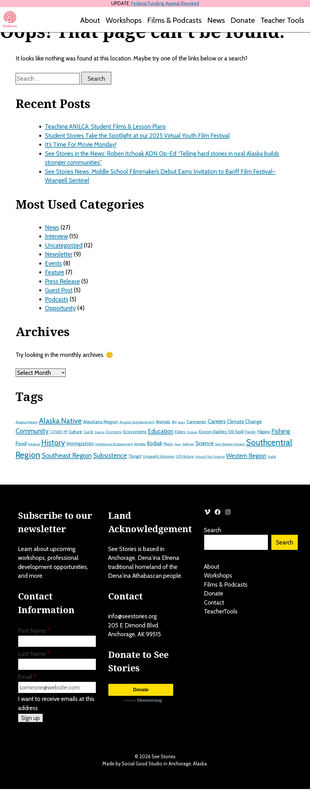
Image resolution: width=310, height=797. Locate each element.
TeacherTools (220, 611)
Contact (214, 602)
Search (212, 530)
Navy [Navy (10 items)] (178, 444)
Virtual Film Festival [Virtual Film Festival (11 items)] (210, 457)
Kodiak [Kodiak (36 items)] (154, 443)
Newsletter (59, 254)
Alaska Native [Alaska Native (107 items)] (60, 420)
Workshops (124, 20)
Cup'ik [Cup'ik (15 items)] (88, 432)
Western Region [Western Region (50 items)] (246, 455)
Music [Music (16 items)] (168, 444)
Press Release (62, 281)
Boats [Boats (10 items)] (181, 422)
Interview (56, 236)
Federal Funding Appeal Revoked (165, 3)
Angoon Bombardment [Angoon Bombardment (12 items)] (136, 422)
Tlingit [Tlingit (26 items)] (134, 456)
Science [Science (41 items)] (204, 443)
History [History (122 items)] (53, 442)
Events (53, 263)
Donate (243, 20)
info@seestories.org (132, 616)
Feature (54, 272)
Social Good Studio (142, 763)
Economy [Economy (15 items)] (114, 432)
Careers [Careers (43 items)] (217, 421)
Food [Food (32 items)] (21, 443)
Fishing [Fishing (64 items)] (280, 431)
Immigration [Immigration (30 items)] (80, 443)
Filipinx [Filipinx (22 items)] (263, 431)
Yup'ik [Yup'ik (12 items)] (272, 457)
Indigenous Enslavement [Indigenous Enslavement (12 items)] (114, 444)
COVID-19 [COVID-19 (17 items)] (58, 431)
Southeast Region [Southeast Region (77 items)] (67, 455)
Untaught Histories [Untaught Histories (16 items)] (159, 456)
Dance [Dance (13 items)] (100, 432)
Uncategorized (63, 245)
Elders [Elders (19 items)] (180, 431)
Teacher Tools (282, 20)
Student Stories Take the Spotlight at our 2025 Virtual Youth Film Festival (137, 135)
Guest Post (59, 290)
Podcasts (56, 299)
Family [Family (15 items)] (250, 432)
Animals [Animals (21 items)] (163, 421)
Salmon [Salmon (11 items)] (188, 444)
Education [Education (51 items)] (160, 431)
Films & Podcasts (174, 20)
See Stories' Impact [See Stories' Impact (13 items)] (230, 444)
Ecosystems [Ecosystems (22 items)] (134, 431)
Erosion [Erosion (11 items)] (192, 432)
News (216, 20)
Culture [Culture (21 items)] (75, 431)
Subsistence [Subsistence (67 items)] (110, 456)
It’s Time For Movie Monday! (80, 144)
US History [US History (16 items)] (185, 456)
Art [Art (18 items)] (174, 421)
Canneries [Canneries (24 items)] (196, 421)
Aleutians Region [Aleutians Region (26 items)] (100, 421)
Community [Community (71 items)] (32, 431)
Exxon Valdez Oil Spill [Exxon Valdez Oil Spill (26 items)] (221, 431)
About (90, 20)
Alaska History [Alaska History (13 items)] (27, 422)
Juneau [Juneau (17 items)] (140, 443)
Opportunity (60, 308)
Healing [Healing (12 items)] (34, 444)
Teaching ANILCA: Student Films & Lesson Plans (105, 126)
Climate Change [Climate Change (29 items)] (244, 421)
